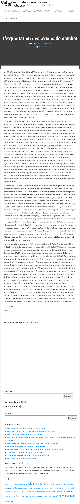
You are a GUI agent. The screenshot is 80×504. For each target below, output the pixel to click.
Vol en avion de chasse (37, 2)
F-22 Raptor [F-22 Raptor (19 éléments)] (70, 488)
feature (43, 47)
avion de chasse (22, 198)
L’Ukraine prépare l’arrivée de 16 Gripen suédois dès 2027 (26, 429)
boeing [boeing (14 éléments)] (7, 488)
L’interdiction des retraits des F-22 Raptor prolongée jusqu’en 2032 (29, 447)
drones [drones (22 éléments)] (39, 488)
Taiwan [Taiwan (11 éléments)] (30, 497)
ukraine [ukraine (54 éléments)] (44, 497)
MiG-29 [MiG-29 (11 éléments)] (56, 492)
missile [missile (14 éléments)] (60, 492)
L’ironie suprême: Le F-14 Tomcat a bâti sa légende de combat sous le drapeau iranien (35, 450)
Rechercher (8, 392)
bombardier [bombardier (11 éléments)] (11, 488)
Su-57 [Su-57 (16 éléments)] (22, 497)
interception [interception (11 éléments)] (39, 492)
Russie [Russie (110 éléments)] (18, 496)
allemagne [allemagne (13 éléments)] (7, 484)
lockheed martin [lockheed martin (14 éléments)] (50, 492)
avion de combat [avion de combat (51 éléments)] (52, 484)
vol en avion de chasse (14, 186)
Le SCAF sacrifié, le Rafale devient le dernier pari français (26, 459)
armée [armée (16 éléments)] (18, 484)
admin (49, 44)
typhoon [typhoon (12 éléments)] (40, 497)
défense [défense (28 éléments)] (43, 488)
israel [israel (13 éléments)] (43, 492)
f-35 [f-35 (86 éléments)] (74, 488)
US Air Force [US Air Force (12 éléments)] (54, 497)
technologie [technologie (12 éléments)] (35, 497)
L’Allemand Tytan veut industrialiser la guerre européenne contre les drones (31, 432)
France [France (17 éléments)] (7, 492)
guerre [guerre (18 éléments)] (10, 492)
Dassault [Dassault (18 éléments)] (21, 488)
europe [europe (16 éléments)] (59, 488)
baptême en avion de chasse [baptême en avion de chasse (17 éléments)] (66, 484)
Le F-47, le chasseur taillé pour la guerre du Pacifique (24, 435)
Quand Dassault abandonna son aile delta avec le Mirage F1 (26, 453)
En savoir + (60, 11)
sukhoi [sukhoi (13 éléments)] (26, 497)
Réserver (71, 11)
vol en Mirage (49, 146)
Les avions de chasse (43, 11)
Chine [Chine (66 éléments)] (17, 488)
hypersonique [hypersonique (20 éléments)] (16, 492)
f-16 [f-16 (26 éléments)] (65, 488)
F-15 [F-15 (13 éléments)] (62, 488)
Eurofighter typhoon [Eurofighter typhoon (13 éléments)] (52, 488)
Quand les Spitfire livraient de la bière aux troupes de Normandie (28, 456)
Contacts (14, 18)
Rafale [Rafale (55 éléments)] (13, 497)
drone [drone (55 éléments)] (35, 488)
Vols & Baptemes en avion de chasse (16, 11)
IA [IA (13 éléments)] (21, 492)
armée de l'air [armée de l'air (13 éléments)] (23, 484)
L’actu (4, 18)
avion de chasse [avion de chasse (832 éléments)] (37, 484)
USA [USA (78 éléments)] (49, 497)
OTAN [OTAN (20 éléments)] (63, 492)
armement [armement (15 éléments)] (13, 484)
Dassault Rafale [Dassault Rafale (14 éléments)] (28, 488)
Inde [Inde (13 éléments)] (23, 492)
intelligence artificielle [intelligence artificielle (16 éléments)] (30, 492)
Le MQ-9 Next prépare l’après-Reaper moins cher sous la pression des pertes (32, 444)
